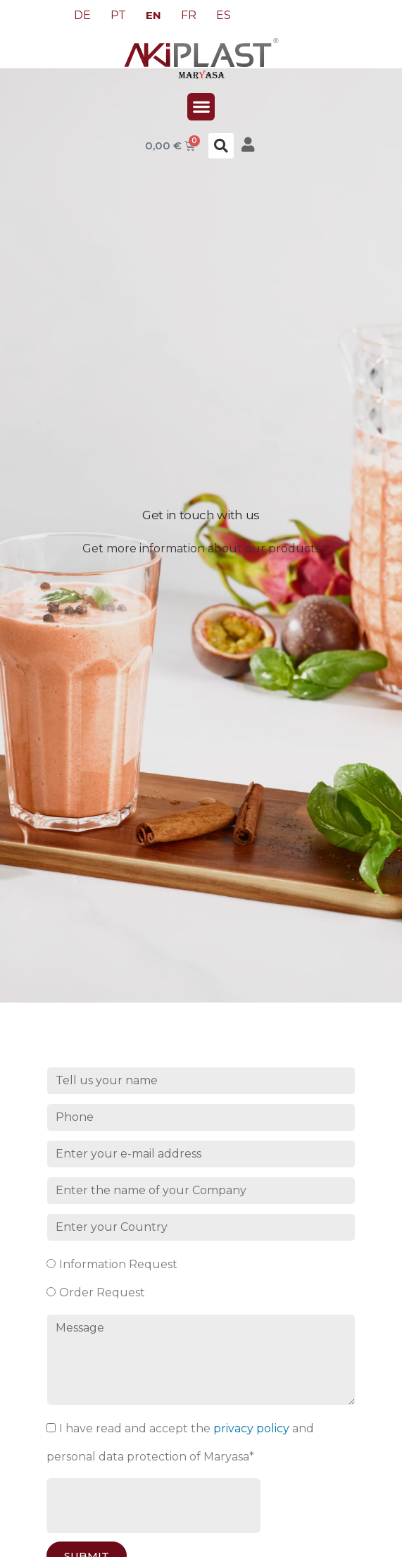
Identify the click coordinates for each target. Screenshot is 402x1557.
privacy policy (251, 1428)
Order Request (102, 1292)
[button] (201, 106)
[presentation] (153, 1505)
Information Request (118, 1264)
